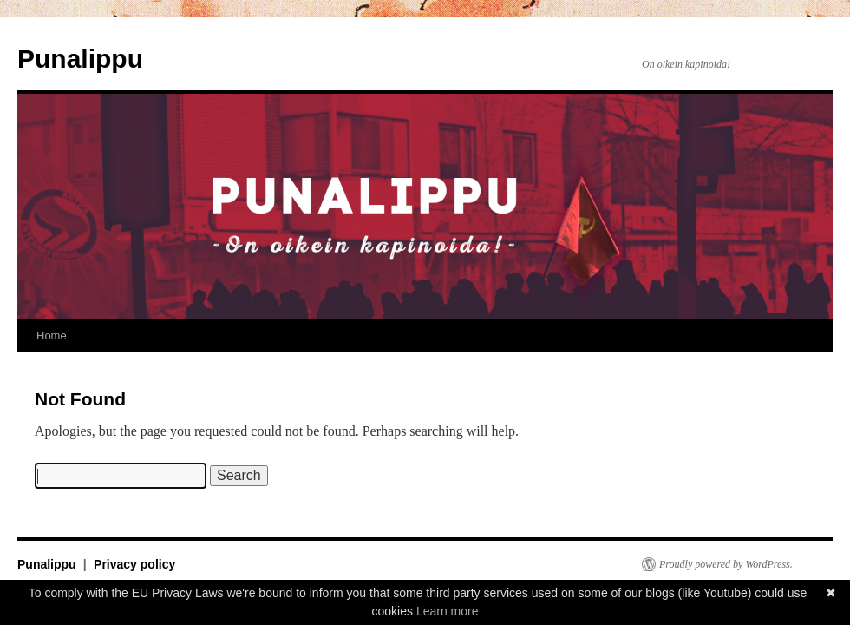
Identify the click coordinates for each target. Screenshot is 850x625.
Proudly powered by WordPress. (726, 564)
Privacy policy (134, 564)
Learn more (447, 611)
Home (51, 335)
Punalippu (80, 58)
